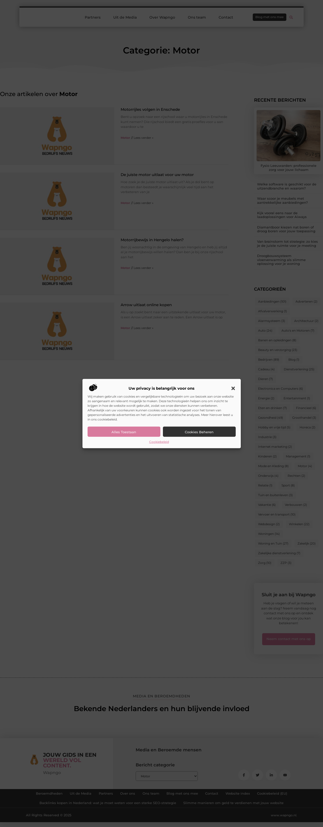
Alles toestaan (123, 432)
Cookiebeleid (159, 442)
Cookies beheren (199, 432)
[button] (233, 388)
